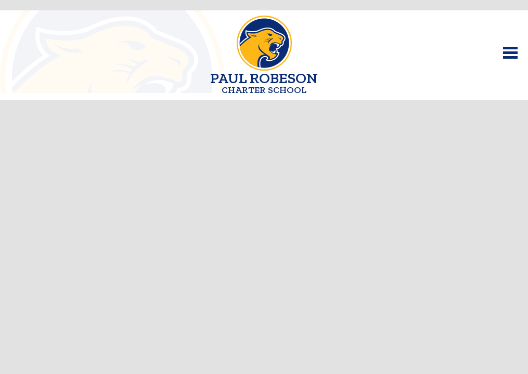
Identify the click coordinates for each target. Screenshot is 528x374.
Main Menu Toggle (510, 53)
